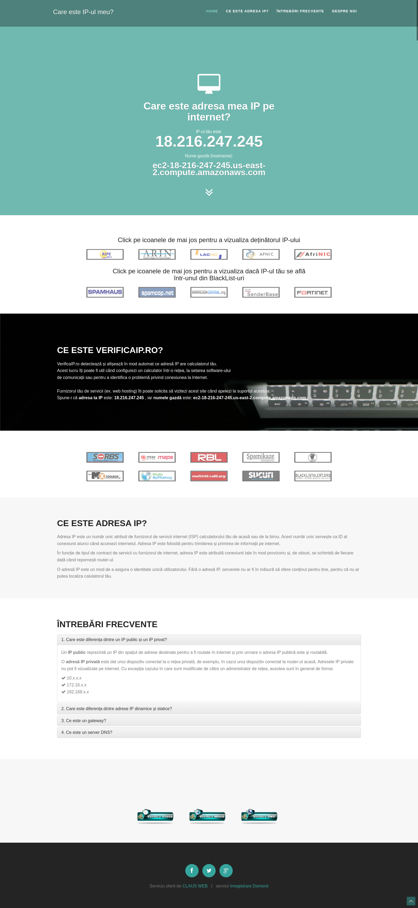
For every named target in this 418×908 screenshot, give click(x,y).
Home (212, 11)
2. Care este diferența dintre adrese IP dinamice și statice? (116, 708)
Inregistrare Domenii (249, 886)
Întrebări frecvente (300, 11)
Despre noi (344, 11)
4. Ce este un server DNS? (86, 732)
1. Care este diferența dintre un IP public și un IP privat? (114, 639)
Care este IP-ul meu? (83, 10)
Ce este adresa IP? (247, 11)
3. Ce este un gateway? (83, 720)
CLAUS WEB (195, 886)
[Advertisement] (209, 49)
